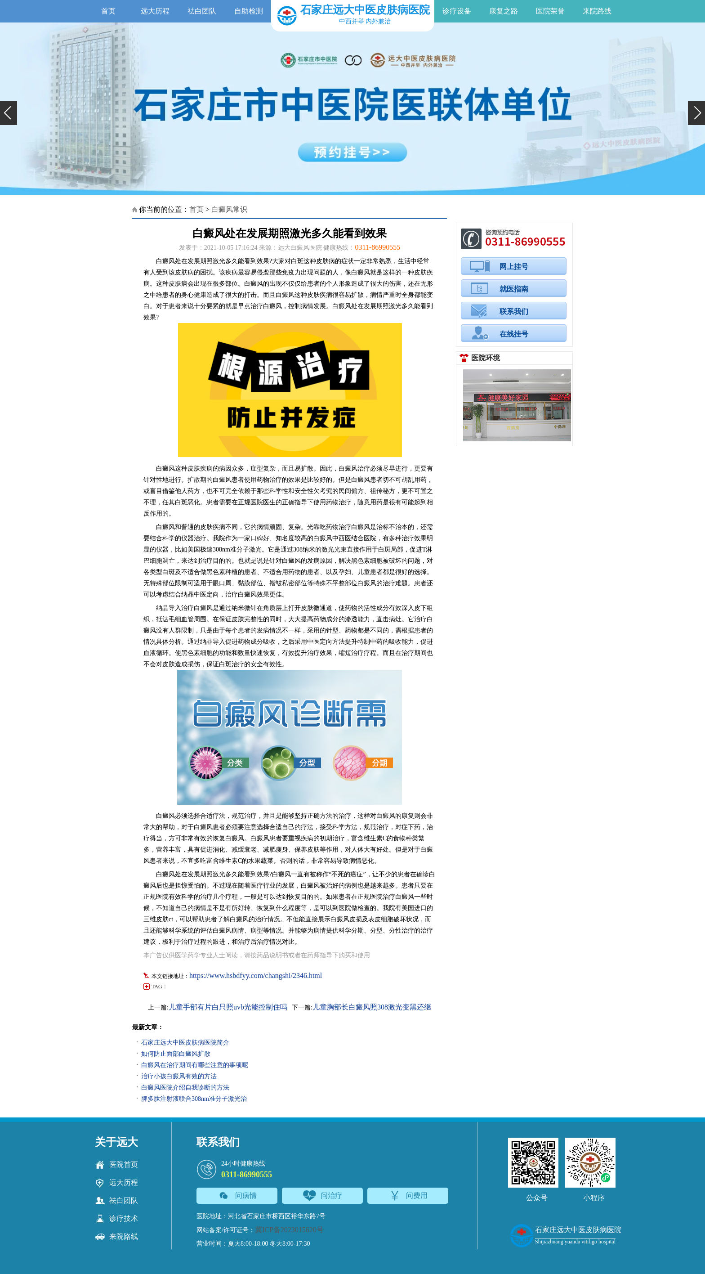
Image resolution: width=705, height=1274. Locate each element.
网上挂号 (514, 266)
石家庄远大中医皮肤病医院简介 (185, 1042)
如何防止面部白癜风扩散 (175, 1053)
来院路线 (597, 11)
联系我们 (514, 311)
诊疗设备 (456, 11)
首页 (108, 11)
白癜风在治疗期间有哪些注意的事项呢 (194, 1065)
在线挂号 (514, 334)
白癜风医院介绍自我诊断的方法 (185, 1087)
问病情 (237, 1195)
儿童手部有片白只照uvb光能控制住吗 (228, 1007)
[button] (8, 113)
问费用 (408, 1195)
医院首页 (116, 1165)
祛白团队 (201, 11)
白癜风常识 (229, 209)
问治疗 (322, 1195)
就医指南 (514, 289)
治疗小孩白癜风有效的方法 (179, 1076)
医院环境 (485, 358)
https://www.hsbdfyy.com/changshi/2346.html (255, 975)
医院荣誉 (550, 11)
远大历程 (155, 11)
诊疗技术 (116, 1219)
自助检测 (248, 11)
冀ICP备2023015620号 (289, 1230)
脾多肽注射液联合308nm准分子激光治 (194, 1098)
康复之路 (503, 11)
